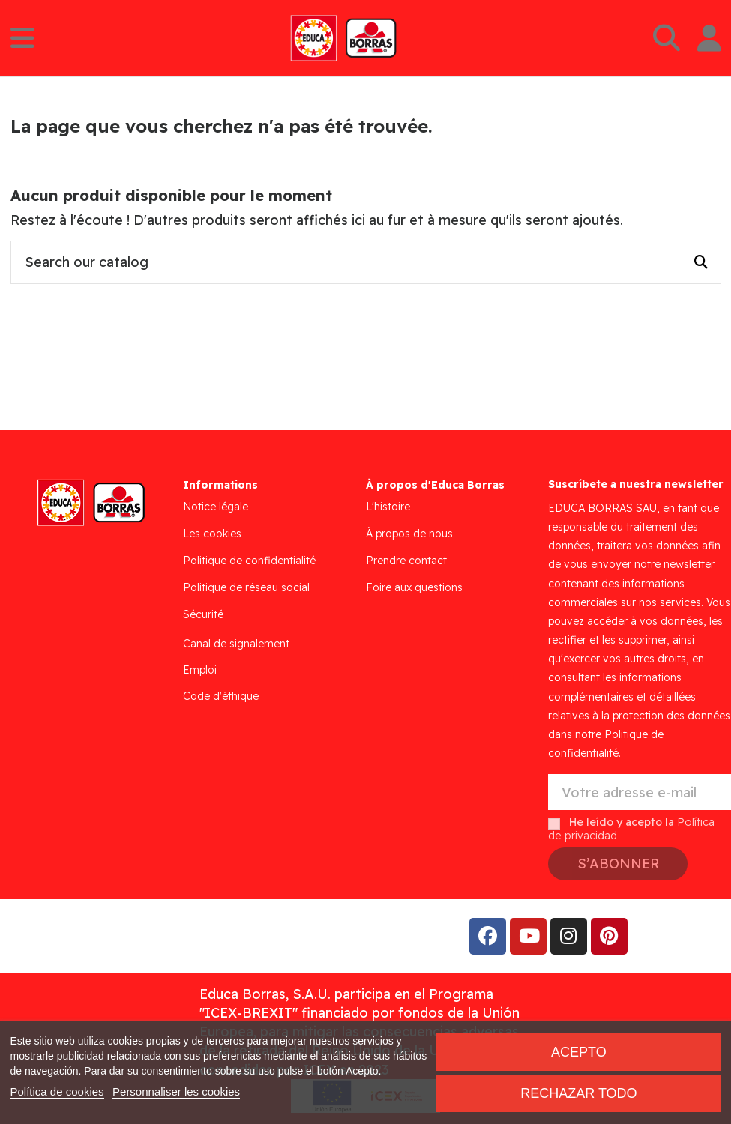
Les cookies (212, 533)
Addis (130, 936)
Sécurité (203, 614)
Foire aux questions (414, 587)
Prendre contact (406, 560)
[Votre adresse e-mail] (639, 792)
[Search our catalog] (701, 262)
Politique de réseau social (246, 587)
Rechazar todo (578, 1093)
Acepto (579, 1052)
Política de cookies (57, 1091)
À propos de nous (409, 533)
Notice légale (215, 506)
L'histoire (388, 506)
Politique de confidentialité (249, 560)
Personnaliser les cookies (176, 1091)
